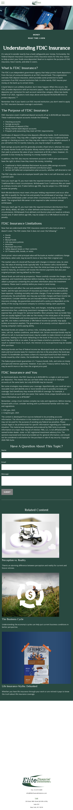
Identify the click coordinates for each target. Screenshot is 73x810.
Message (5, 474)
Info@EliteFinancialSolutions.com (36, 793)
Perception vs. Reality (14, 560)
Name (3, 450)
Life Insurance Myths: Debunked (19, 686)
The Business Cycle (12, 619)
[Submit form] (7, 492)
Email (3, 462)
